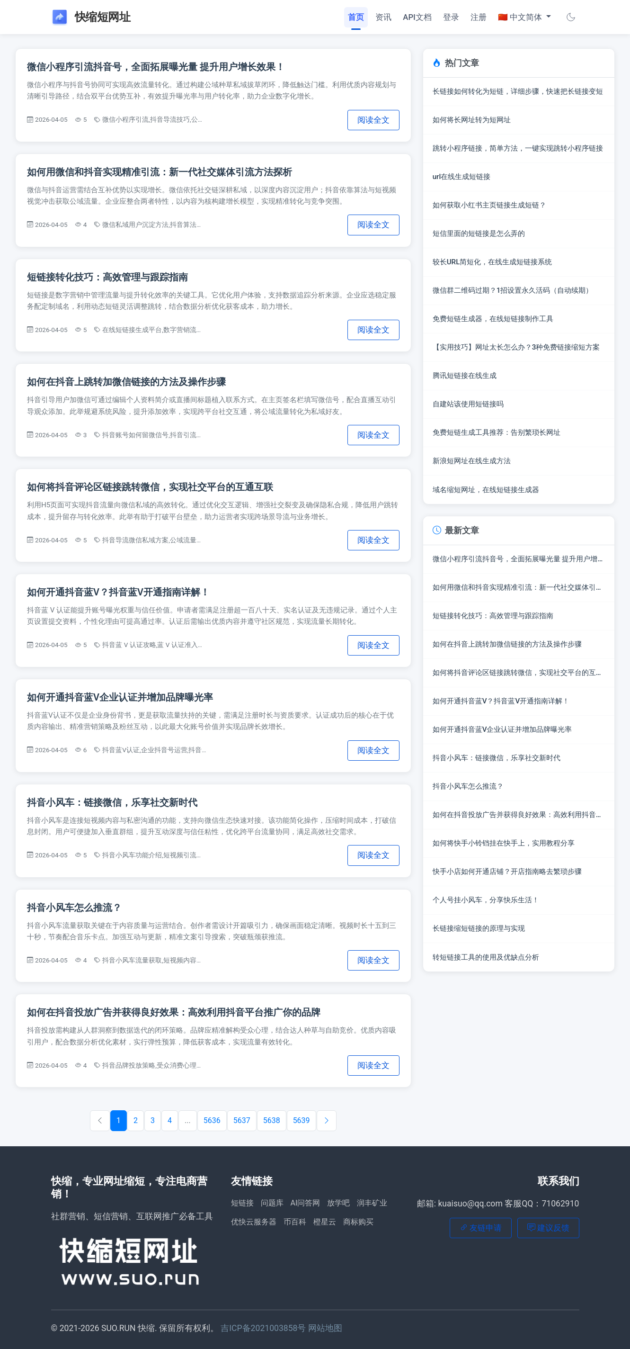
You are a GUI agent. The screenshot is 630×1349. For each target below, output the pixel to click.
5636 (212, 1120)
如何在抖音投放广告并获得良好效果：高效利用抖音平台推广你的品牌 (173, 1012)
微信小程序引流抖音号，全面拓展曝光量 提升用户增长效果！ (156, 66)
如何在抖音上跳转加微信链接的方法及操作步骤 (126, 381)
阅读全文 (373, 120)
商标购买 (358, 1221)
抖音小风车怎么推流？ (74, 907)
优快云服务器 (253, 1221)
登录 (451, 17)
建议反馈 (548, 1227)
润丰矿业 (372, 1202)
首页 (356, 17)
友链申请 (481, 1227)
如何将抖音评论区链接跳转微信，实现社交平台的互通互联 (150, 487)
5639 (301, 1120)
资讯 (383, 17)
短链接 (242, 1202)
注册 (478, 17)
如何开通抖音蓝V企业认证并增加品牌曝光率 (120, 697)
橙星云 (324, 1221)
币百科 (295, 1221)
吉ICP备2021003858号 (264, 1328)
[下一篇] (327, 1120)
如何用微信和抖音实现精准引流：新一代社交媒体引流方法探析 (159, 172)
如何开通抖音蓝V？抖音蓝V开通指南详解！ (118, 592)
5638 (271, 1120)
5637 (241, 1120)
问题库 (272, 1202)
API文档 (417, 17)
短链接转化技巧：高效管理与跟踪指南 (107, 277)
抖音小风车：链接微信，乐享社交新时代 (112, 802)
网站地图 (325, 1328)
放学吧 (338, 1202)
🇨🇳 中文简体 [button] (521, 17)
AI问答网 (305, 1202)
